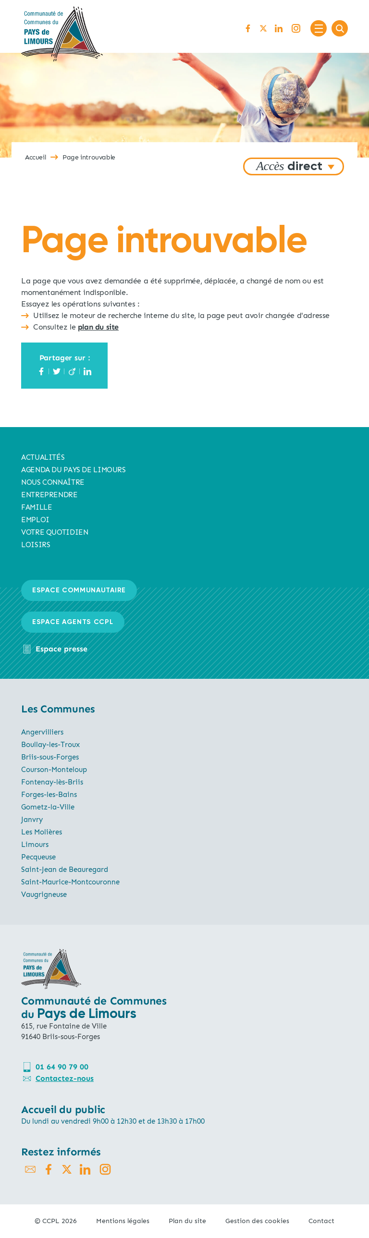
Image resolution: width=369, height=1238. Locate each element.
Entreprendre (49, 494)
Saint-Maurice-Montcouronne (70, 882)
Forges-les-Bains (49, 794)
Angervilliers (42, 732)
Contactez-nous (65, 1078)
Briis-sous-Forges (50, 757)
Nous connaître (53, 482)
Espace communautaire (79, 590)
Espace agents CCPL (72, 622)
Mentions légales (122, 1221)
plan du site (98, 326)
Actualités (42, 457)
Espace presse (61, 648)
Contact (321, 1221)
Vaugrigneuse (44, 894)
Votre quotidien (54, 532)
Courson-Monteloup (54, 769)
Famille (36, 507)
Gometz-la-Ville (47, 807)
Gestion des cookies (257, 1221)
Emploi (35, 519)
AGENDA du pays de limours (73, 470)
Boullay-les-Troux (50, 744)
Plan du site (187, 1221)
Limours (35, 844)
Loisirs (35, 544)
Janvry (32, 819)
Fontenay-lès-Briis (52, 782)
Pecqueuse (38, 857)
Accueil (35, 157)
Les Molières (41, 832)
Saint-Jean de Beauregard (64, 869)
